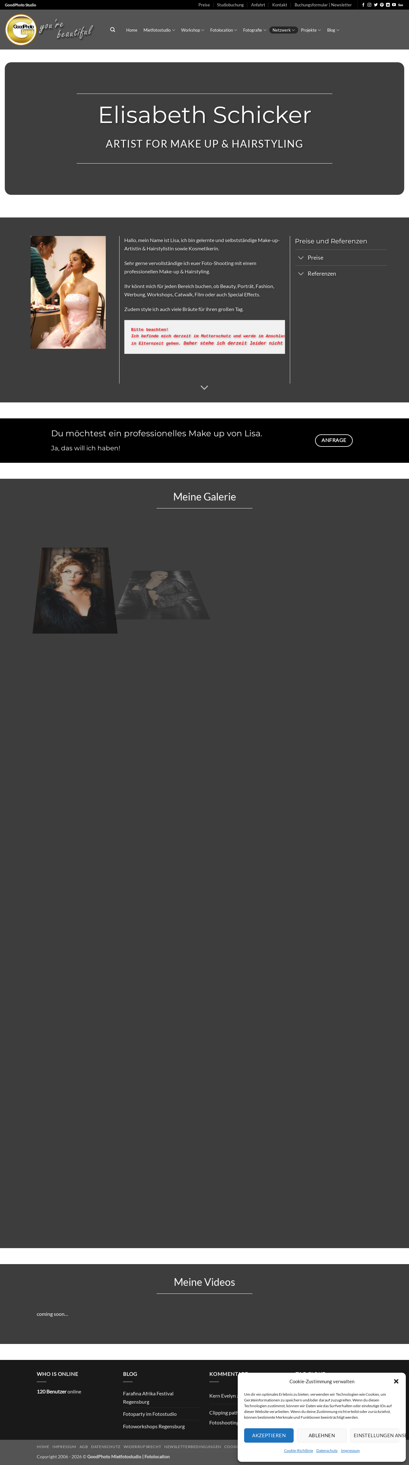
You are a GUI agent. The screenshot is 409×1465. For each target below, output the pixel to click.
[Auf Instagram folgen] (369, 5)
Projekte (311, 30)
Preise (204, 4)
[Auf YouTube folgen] (394, 5)
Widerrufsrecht (142, 1446)
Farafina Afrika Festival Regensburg (148, 1397)
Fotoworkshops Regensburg (154, 1426)
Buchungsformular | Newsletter (323, 4)
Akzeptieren (269, 1435)
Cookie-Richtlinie (298, 1450)
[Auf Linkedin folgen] (388, 5)
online (59, 1391)
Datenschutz (327, 1450)
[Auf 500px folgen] (400, 5)
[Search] (112, 30)
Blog (333, 30)
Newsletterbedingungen (192, 1446)
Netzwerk (284, 30)
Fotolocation (223, 30)
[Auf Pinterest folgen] (382, 5)
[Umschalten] (301, 258)
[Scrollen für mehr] (204, 388)
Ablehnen (322, 1435)
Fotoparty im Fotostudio (150, 1414)
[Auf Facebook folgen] (363, 5)
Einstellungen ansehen (376, 1435)
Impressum (350, 1450)
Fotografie (254, 30)
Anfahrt (258, 4)
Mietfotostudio (159, 30)
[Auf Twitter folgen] (376, 5)
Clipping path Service (232, 1412)
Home (131, 30)
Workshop (192, 30)
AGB (84, 1446)
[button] (396, 1381)
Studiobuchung (230, 4)
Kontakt (279, 4)
